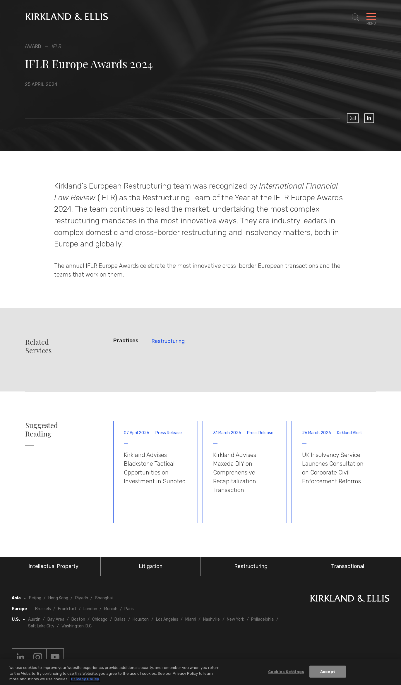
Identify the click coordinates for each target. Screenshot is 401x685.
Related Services (38, 346)
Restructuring (168, 341)
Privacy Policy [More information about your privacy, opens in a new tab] (85, 679)
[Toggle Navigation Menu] (371, 17)
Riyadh (81, 598)
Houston (141, 619)
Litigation (150, 566)
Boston (78, 619)
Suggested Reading (41, 429)
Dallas (120, 619)
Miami (190, 619)
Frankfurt (67, 608)
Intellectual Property (53, 566)
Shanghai (104, 598)
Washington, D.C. (76, 626)
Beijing (35, 598)
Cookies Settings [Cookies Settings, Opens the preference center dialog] (286, 672)
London (90, 608)
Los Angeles (167, 619)
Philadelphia (262, 619)
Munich (110, 608)
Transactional (347, 566)
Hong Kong (58, 598)
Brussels (43, 608)
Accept (327, 672)
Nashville (211, 619)
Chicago (99, 619)
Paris (129, 608)
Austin (34, 619)
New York (235, 619)
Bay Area (55, 619)
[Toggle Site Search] (355, 17)
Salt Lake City (41, 626)
